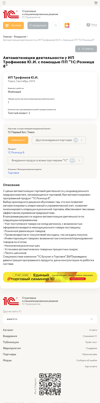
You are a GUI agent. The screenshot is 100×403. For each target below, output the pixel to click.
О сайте (93, 319)
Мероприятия (12, 337)
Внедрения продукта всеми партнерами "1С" (44, 160)
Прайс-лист (91, 332)
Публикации (11, 331)
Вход (94, 25)
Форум (7, 350)
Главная (7, 37)
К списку (87, 48)
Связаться (18, 140)
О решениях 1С (90, 326)
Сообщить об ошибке (86, 350)
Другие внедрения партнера (57, 140)
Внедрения (20, 37)
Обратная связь (89, 344)
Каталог (8, 319)
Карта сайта (91, 356)
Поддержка (91, 338)
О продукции (37, 25)
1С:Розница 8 (16, 152)
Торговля (13, 172)
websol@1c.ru (10, 396)
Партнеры (9, 343)
